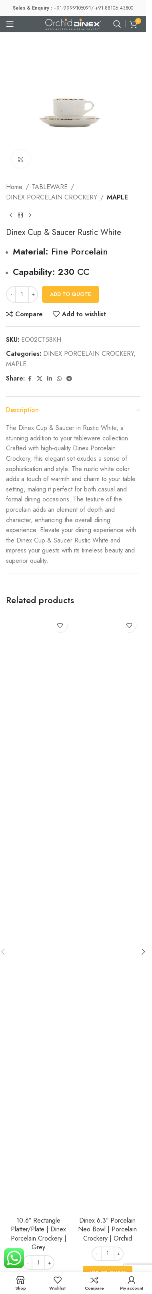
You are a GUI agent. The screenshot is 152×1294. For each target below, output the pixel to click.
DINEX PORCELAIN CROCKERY (51, 197)
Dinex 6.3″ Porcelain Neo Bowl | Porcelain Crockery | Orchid (107, 1229)
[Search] (117, 24)
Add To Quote (70, 294)
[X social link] (39, 378)
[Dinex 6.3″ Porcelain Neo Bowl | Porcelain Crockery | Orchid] (107, 913)
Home (14, 186)
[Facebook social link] (29, 378)
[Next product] (30, 215)
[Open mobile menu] (10, 24)
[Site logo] (73, 23)
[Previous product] (11, 215)
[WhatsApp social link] (59, 378)
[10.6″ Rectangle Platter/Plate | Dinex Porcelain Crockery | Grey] (38, 913)
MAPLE (117, 197)
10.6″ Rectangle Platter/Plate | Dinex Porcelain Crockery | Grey (38, 1234)
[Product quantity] (22, 294)
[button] (143, 952)
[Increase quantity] (33, 294)
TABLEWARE (50, 186)
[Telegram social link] (69, 378)
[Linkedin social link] (49, 378)
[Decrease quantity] (11, 294)
